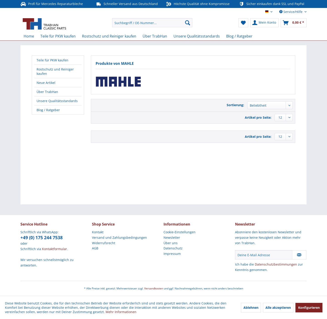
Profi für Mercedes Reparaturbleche (51, 4)
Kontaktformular (54, 249)
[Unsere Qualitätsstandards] (196, 36)
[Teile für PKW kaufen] (58, 36)
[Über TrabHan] (154, 36)
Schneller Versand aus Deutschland (127, 4)
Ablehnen (250, 307)
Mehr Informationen (121, 312)
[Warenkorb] (294, 22)
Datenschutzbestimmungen (276, 264)
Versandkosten (153, 288)
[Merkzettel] (243, 22)
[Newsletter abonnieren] (299, 254)
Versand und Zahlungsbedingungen (119, 237)
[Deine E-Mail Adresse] (263, 254)
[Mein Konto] (264, 22)
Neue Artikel (46, 82)
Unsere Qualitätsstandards (57, 101)
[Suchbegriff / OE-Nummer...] (152, 22)
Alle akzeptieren (278, 307)
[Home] (28, 36)
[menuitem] (152, 22)
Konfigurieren (309, 307)
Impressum (172, 253)
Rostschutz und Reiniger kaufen (55, 71)
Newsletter (172, 237)
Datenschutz (173, 248)
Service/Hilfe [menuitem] (291, 12)
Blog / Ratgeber (48, 110)
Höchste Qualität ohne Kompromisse (198, 4)
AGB (95, 248)
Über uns (171, 243)
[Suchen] (187, 22)
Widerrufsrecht (103, 243)
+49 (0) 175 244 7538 (41, 238)
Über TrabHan (47, 92)
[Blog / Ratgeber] (239, 36)
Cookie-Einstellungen (180, 232)
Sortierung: (235, 105)
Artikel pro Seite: (258, 117)
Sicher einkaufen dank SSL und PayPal (271, 4)
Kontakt (98, 232)
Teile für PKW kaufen (52, 60)
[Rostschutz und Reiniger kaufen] (109, 36)
